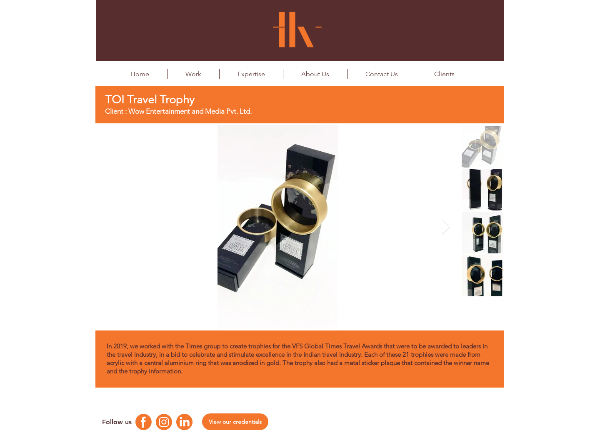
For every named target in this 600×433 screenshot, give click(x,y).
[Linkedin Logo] (184, 422)
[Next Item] (446, 227)
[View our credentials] (235, 421)
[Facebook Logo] (143, 422)
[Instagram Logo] (164, 422)
